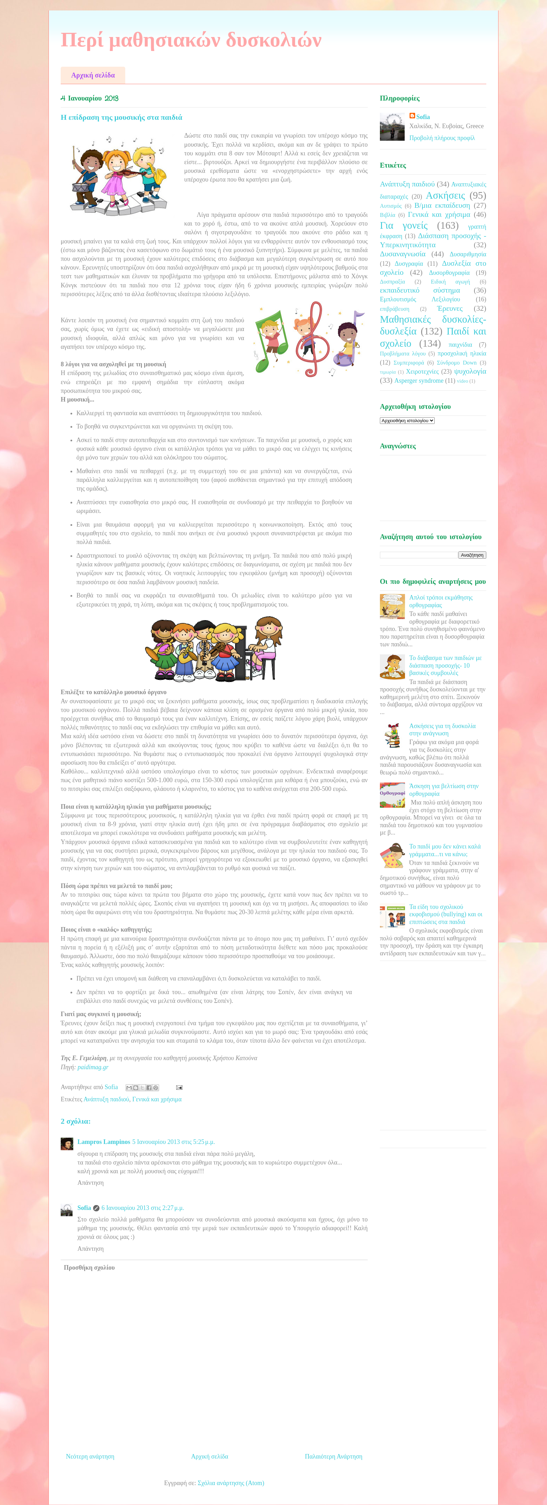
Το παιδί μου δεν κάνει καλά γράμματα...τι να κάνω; (445, 850)
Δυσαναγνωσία (403, 254)
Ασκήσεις (445, 195)
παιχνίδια (460, 344)
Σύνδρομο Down (457, 363)
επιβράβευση (394, 309)
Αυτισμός (391, 206)
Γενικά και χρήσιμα (157, 1099)
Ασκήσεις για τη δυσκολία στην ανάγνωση (442, 729)
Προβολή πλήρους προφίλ (442, 137)
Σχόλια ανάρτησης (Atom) (231, 1483)
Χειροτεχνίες (422, 371)
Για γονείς (404, 225)
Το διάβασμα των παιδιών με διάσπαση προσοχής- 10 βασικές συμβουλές (445, 665)
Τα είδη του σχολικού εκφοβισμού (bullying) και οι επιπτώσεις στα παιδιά (445, 914)
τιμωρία (388, 372)
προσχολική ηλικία (462, 353)
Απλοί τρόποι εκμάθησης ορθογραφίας (441, 601)
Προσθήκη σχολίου (89, 1267)
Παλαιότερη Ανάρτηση (333, 1456)
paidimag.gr (92, 1067)
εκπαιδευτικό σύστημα (420, 290)
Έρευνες (450, 308)
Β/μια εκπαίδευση (442, 205)
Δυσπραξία (392, 282)
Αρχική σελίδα (93, 75)
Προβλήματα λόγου (403, 354)
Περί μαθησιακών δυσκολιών (191, 39)
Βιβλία (387, 215)
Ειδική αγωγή (450, 282)
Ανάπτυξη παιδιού (106, 1099)
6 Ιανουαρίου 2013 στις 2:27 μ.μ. (143, 1207)
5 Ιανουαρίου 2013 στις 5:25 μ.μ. (173, 1141)
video (462, 381)
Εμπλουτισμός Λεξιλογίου (420, 299)
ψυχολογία (470, 371)
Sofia (84, 1207)
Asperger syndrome (418, 380)
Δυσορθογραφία (449, 272)
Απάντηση (90, 1182)
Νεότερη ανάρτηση (90, 1456)
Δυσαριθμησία (468, 254)
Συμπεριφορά (409, 363)
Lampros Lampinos (103, 1141)
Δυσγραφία (409, 263)
